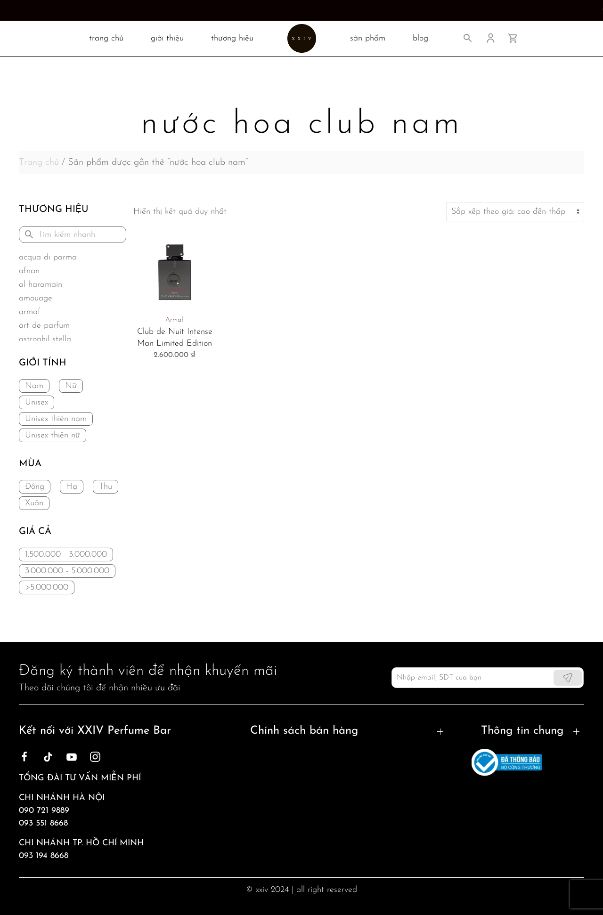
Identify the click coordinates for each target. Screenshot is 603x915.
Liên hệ (516, 789)
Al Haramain (40, 284)
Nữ (71, 385)
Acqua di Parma (48, 257)
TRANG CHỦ (106, 38)
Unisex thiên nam (56, 418)
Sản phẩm (521, 806)
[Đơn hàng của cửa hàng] (515, 211)
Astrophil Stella (45, 339)
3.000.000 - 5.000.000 (67, 571)
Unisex (36, 402)
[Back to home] (301, 38)
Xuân (34, 503)
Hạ (71, 486)
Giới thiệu (167, 38)
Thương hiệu (232, 38)
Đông (34, 486)
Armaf (30, 312)
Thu (105, 486)
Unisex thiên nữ (52, 435)
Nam (34, 385)
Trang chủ (39, 162)
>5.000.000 (46, 587)
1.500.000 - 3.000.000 (66, 554)
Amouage (35, 298)
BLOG (420, 38)
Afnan (29, 271)
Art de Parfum (44, 325)
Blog (510, 773)
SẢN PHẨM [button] (367, 38)
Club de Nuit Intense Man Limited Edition (174, 337)
